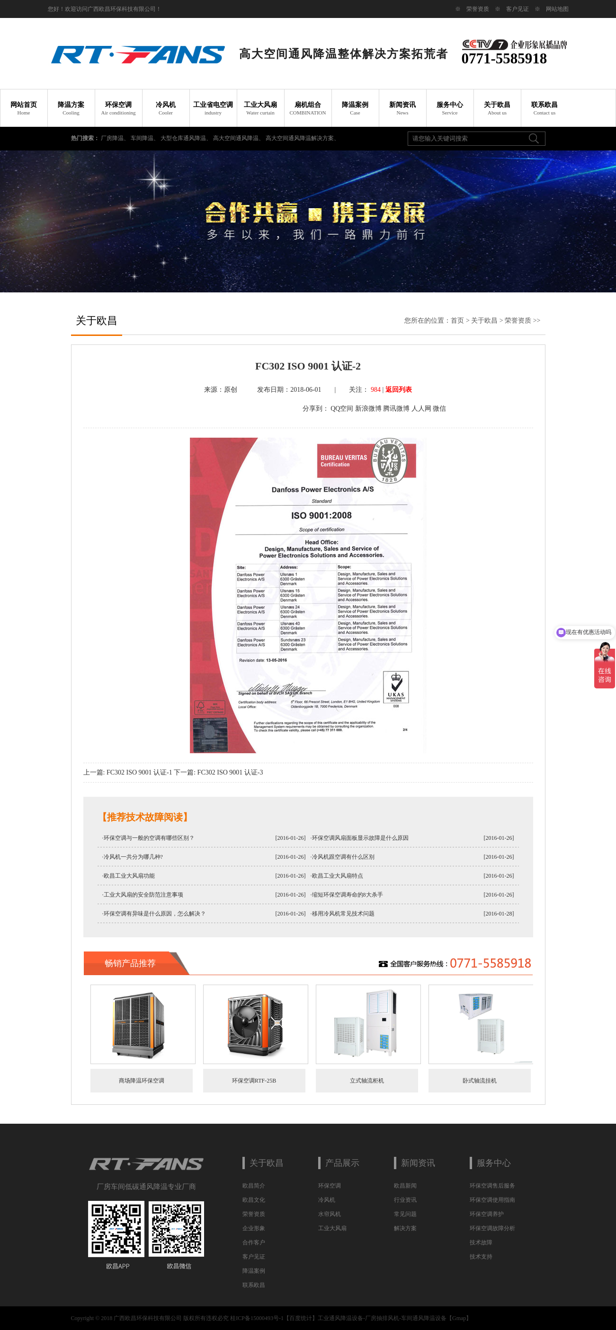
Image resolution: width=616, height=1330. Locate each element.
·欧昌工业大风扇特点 (337, 875)
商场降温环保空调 (141, 1080)
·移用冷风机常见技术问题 (343, 913)
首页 (457, 320)
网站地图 (557, 9)
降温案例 (355, 108)
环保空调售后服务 (492, 1185)
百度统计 (300, 1318)
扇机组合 (307, 108)
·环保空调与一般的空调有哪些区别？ (148, 838)
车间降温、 (146, 138)
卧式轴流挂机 (480, 1080)
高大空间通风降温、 (239, 138)
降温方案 (71, 108)
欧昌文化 (253, 1200)
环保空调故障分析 (492, 1228)
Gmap (459, 1318)
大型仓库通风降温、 (187, 138)
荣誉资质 (477, 9)
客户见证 (517, 9)
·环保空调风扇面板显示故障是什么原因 (360, 838)
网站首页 (23, 108)
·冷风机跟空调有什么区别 (343, 857)
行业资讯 (405, 1200)
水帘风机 (329, 1214)
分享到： (316, 408)
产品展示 (342, 1163)
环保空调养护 (487, 1214)
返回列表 (398, 389)
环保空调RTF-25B (254, 1080)
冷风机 (165, 108)
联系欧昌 (544, 108)
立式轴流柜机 (367, 1080)
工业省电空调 (213, 108)
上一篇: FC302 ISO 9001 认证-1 (127, 772)
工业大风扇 (260, 108)
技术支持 (481, 1256)
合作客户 (253, 1242)
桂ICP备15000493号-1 (257, 1318)
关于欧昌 (497, 108)
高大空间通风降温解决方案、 (302, 138)
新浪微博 (368, 408)
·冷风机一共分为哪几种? (132, 857)
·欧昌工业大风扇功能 (128, 875)
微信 (439, 408)
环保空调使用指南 (492, 1200)
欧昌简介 (253, 1185)
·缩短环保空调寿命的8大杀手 (347, 894)
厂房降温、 (116, 138)
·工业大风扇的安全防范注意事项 (142, 894)
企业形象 (253, 1228)
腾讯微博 (396, 408)
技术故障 (481, 1242)
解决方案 (405, 1228)
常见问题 (405, 1214)
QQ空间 (341, 408)
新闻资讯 (402, 108)
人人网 (421, 408)
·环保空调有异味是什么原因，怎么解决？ (154, 913)
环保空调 (118, 108)
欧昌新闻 (405, 1185)
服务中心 (449, 108)
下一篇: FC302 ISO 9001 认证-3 (218, 772)
